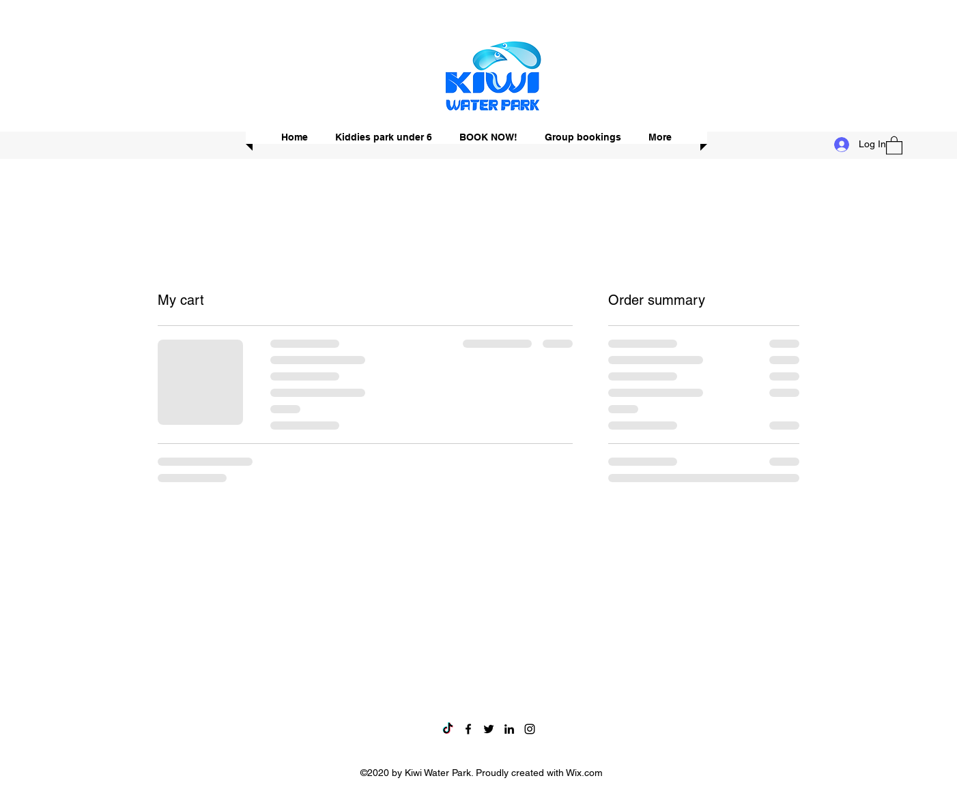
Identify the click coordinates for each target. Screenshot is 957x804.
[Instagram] (530, 729)
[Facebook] (468, 729)
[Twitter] (489, 729)
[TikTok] (448, 729)
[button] (894, 145)
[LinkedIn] (509, 729)
